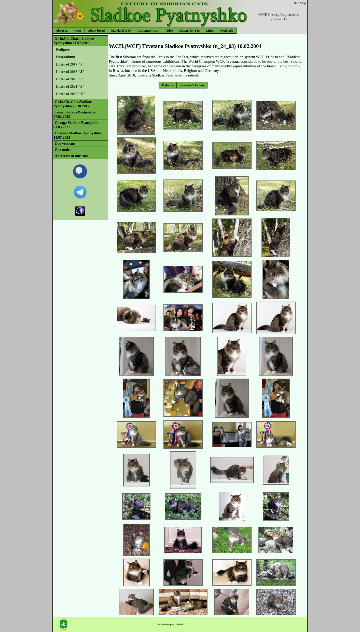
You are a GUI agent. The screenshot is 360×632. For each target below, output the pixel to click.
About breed (96, 30)
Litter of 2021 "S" (70, 86)
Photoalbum (65, 57)
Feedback (226, 30)
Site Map (300, 3)
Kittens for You (189, 30)
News (77, 30)
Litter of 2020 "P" (70, 79)
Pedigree (63, 49)
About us (62, 30)
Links (210, 30)
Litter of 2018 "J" (70, 72)
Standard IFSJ (121, 30)
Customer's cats (148, 30)
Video (169, 30)
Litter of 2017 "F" (70, 64)
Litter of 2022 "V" (70, 94)
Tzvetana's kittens (192, 85)
